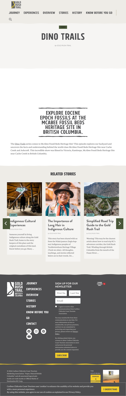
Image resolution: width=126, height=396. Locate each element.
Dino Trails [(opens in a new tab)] (20, 144)
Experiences (31, 12)
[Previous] (6, 223)
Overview (49, 12)
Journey (14, 12)
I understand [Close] (110, 389)
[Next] (119, 223)
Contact (31, 323)
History (77, 12)
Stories (63, 12)
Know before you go (99, 12)
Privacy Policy (74, 392)
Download (95, 377)
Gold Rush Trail (64, 45)
